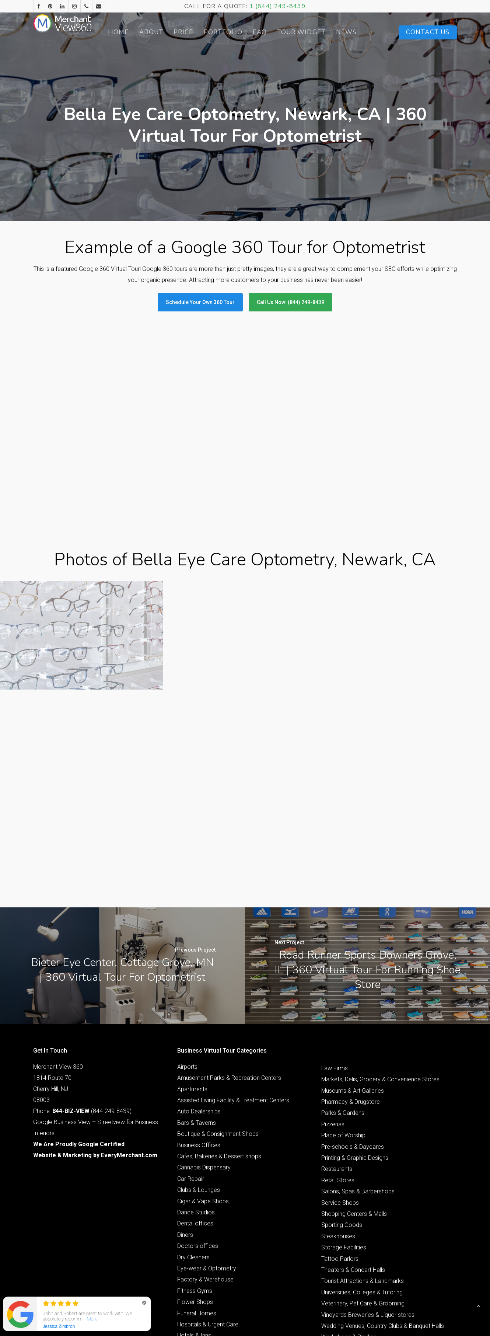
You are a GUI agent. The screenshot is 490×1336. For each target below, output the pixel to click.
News (358, 32)
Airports (187, 957)
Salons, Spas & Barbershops (358, 1082)
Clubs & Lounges (198, 1081)
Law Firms (334, 959)
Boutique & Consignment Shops (218, 1025)
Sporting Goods (341, 1116)
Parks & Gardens (342, 1004)
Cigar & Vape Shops (203, 1092)
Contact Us (427, 32)
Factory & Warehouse (205, 1170)
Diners (185, 1125)
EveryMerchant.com (129, 1046)
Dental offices (195, 1114)
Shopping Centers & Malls (354, 1104)
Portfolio (236, 32)
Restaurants (336, 1060)
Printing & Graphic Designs (354, 1048)
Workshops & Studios (349, 1228)
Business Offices (198, 1036)
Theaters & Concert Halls (353, 1160)
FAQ (273, 32)
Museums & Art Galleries (352, 981)
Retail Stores (337, 1071)
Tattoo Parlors (339, 1149)
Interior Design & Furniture (210, 1237)
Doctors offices (197, 1137)
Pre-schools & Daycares (352, 1037)
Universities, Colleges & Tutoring (362, 1183)
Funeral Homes (196, 1204)
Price (197, 32)
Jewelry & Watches (202, 1249)
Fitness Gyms (194, 1181)
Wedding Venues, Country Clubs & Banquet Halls (382, 1216)
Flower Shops (195, 1193)
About (165, 32)
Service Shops (340, 1093)
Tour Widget (314, 32)
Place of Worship (343, 1026)
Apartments (192, 980)
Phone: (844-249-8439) (82, 1001)
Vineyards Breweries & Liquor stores (367, 1205)
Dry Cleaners (193, 1148)
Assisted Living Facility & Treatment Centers (233, 991)
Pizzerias (332, 1015)
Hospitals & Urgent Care (207, 1215)
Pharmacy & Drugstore (350, 993)
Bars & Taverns (196, 1013)
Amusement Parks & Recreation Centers (229, 969)
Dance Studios (196, 1103)
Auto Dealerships (199, 1002)
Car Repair (190, 1069)
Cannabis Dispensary (204, 1058)
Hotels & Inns (194, 1226)
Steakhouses (338, 1127)
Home (132, 32)
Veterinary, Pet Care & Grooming (363, 1194)
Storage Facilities (343, 1138)
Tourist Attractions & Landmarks (362, 1172)
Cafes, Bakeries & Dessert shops (219, 1047)
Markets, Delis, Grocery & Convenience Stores (380, 970)
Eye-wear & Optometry (206, 1159)
